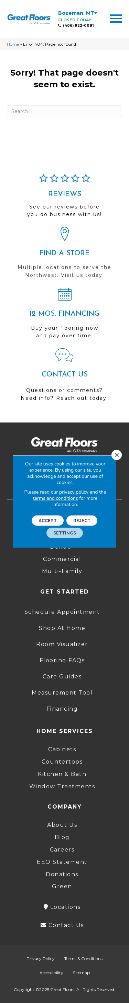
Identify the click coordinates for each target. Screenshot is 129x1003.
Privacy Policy (40, 958)
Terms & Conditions (83, 958)
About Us (62, 825)
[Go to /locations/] (64, 255)
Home (13, 44)
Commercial (62, 559)
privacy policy (73, 492)
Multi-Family (62, 571)
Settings (64, 533)
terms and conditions (55, 498)
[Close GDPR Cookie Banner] (116, 455)
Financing (62, 709)
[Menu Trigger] (116, 18)
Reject (81, 520)
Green (62, 886)
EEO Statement (62, 862)
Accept (48, 520)
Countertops (62, 761)
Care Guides (62, 676)
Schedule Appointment (62, 612)
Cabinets (62, 749)
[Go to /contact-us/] (64, 378)
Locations (62, 907)
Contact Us (62, 925)
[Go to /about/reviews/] (64, 198)
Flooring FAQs (62, 660)
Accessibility (51, 972)
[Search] (64, 111)
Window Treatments (62, 786)
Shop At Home (62, 628)
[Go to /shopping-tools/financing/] (64, 316)
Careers (62, 849)
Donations (62, 874)
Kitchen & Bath (62, 774)
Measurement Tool (62, 692)
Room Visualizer (62, 644)
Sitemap (81, 972)
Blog (62, 837)
